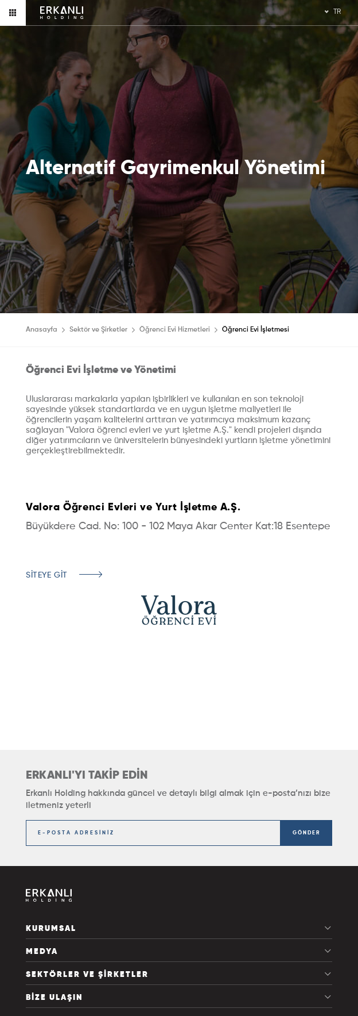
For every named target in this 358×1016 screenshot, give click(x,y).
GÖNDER (307, 833)
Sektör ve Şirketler (98, 329)
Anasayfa (41, 329)
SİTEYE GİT (47, 575)
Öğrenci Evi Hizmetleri (174, 329)
